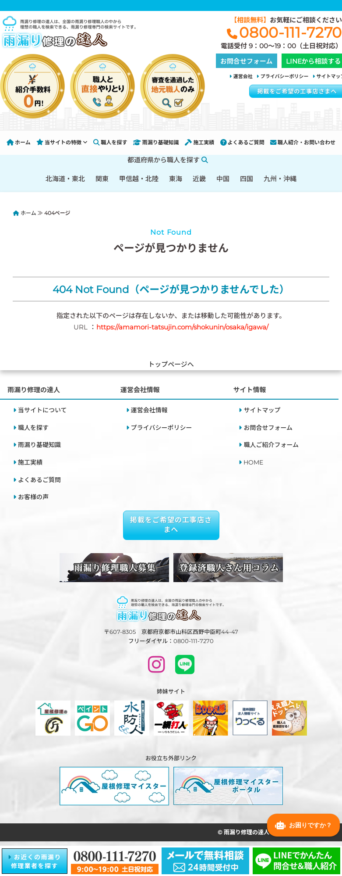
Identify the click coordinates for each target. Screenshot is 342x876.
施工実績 (199, 142)
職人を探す (110, 142)
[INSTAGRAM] (156, 668)
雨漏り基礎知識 (156, 142)
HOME (253, 462)
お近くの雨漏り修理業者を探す (34, 861)
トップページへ (171, 364)
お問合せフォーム (268, 428)
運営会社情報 (149, 410)
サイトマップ (261, 410)
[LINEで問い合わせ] (184, 668)
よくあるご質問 (242, 142)
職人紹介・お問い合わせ (302, 142)
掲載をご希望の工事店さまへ (171, 525)
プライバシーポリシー (285, 76)
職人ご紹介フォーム (271, 445)
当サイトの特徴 (62, 142)
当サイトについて (42, 410)
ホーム (19, 142)
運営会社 (243, 76)
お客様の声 (33, 497)
